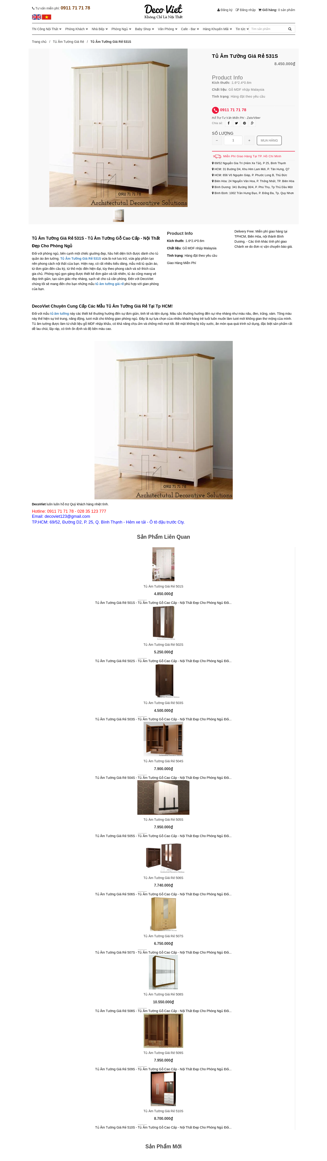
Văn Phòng (166, 29)
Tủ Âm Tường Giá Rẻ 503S (163, 703)
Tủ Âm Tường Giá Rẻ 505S (163, 819)
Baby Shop (143, 29)
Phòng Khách (75, 29)
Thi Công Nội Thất (45, 29)
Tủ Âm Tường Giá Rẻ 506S (163, 878)
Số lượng (222, 133)
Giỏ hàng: (276, 10)
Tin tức (241, 29)
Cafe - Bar (188, 29)
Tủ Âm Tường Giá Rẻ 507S (163, 936)
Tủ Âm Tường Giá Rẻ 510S (163, 1111)
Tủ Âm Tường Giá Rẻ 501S (163, 586)
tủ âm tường (59, 313)
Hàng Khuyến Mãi (216, 29)
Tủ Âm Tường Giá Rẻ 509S (163, 1053)
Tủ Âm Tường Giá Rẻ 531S (80, 258)
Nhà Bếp (98, 29)
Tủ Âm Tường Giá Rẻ (68, 42)
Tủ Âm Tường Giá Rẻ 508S (163, 994)
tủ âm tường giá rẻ (109, 284)
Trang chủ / (42, 42)
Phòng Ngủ (120, 29)
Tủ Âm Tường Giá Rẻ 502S (163, 644)
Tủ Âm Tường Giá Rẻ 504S (163, 761)
